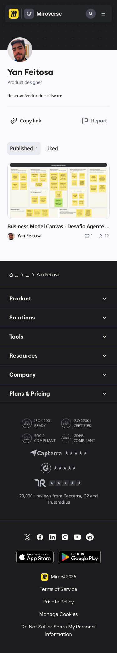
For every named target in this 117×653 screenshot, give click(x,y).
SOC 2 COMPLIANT (45, 438)
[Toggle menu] (103, 14)
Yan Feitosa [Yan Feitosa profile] (29, 236)
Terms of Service (58, 589)
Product (58, 298)
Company (58, 374)
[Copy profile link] (25, 120)
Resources (58, 355)
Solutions (58, 317)
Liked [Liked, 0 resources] (52, 148)
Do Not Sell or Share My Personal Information (58, 630)
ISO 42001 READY (43, 423)
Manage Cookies (58, 614)
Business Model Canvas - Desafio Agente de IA (58, 226)
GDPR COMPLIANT (84, 438)
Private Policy (58, 602)
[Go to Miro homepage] (14, 14)
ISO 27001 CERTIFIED (83, 423)
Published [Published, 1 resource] (24, 148)
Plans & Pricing (58, 393)
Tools (58, 336)
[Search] (91, 14)
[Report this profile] (94, 120)
